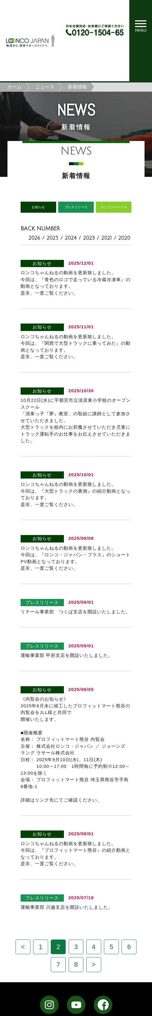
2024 (70, 238)
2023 (89, 238)
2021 (106, 238)
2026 (34, 238)
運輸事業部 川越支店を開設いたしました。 (67, 907)
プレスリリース (76, 207)
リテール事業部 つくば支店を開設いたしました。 (75, 611)
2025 (52, 238)
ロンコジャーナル (114, 207)
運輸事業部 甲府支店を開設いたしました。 (67, 655)
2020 (124, 238)
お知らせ (38, 207)
